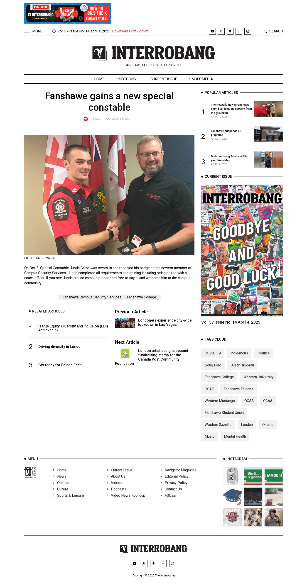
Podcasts (116, 495)
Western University (258, 381)
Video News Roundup (126, 502)
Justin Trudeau (242, 369)
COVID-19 (213, 357)
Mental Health (235, 441)
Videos (114, 489)
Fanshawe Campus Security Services (92, 297)
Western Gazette (218, 429)
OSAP (209, 393)
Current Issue (163, 79)
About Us (116, 483)
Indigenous (239, 357)
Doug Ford (213, 369)
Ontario (268, 429)
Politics (264, 357)
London (247, 429)
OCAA (249, 405)
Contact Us (171, 495)
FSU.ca (168, 502)
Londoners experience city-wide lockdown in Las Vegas (165, 322)
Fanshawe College (141, 297)
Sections (127, 79)
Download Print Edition (130, 31)
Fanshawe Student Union (224, 417)
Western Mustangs (220, 405)
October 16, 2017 (118, 118)
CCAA (267, 405)
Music (209, 441)
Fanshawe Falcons (238, 393)
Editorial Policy (175, 483)
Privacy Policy (174, 489)
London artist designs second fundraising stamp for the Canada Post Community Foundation (151, 357)
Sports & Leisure (68, 502)
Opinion (61, 489)
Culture (60, 495)
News (97, 118)
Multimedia (202, 79)
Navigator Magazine (178, 476)
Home (99, 79)
